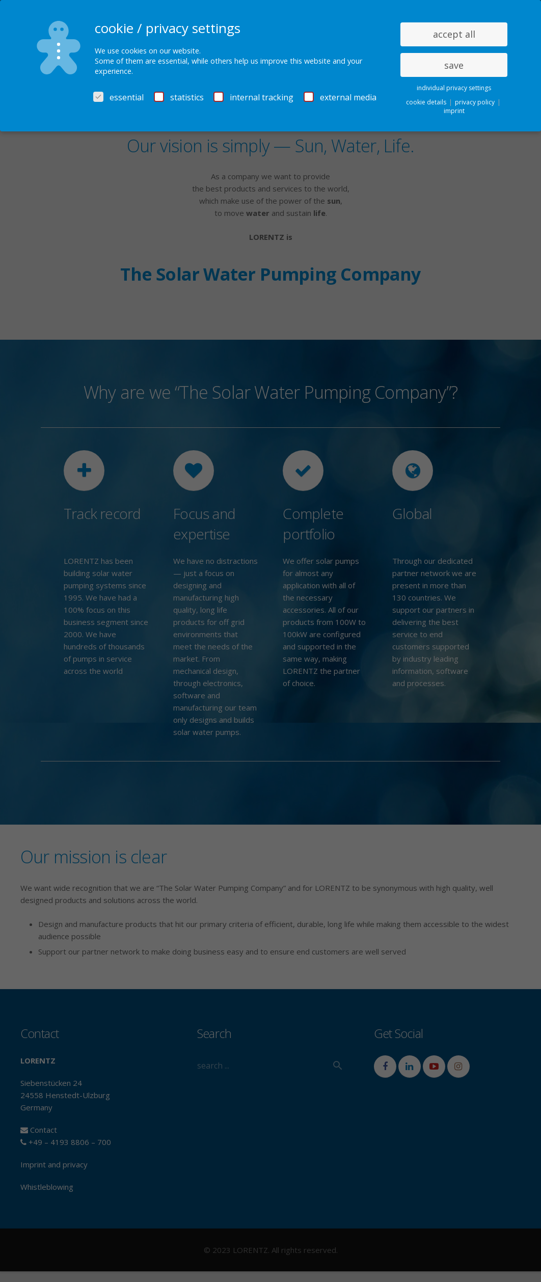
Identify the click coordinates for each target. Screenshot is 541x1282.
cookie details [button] (427, 102)
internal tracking (253, 97)
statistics (179, 97)
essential (118, 97)
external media (340, 97)
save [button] (454, 65)
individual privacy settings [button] (454, 88)
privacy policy (475, 102)
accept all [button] (454, 34)
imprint (454, 110)
